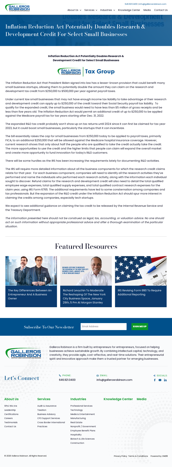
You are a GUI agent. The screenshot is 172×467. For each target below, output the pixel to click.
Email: (103, 375)
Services (91, 10)
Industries (108, 10)
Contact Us (161, 10)
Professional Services (80, 405)
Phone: (66, 375)
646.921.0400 (131, 4)
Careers (8, 418)
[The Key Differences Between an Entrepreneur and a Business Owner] (31, 281)
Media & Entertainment (81, 414)
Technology (76, 409)
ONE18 (165, 455)
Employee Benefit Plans (81, 430)
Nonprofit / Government (81, 426)
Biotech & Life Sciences (81, 438)
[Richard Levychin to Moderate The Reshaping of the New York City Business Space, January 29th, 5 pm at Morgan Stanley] (86, 281)
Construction (76, 442)
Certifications (10, 414)
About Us (74, 10)
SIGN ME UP (138, 327)
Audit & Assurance (46, 405)
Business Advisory (45, 414)
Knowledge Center (129, 10)
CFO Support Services (47, 418)
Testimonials (10, 422)
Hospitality (75, 434)
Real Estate (75, 422)
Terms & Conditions (138, 455)
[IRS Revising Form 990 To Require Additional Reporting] (141, 281)
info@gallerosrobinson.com (152, 4)
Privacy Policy (120, 455)
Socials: (160, 375)
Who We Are (10, 405)
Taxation (41, 409)
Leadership (9, 409)
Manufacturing (77, 418)
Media (147, 10)
